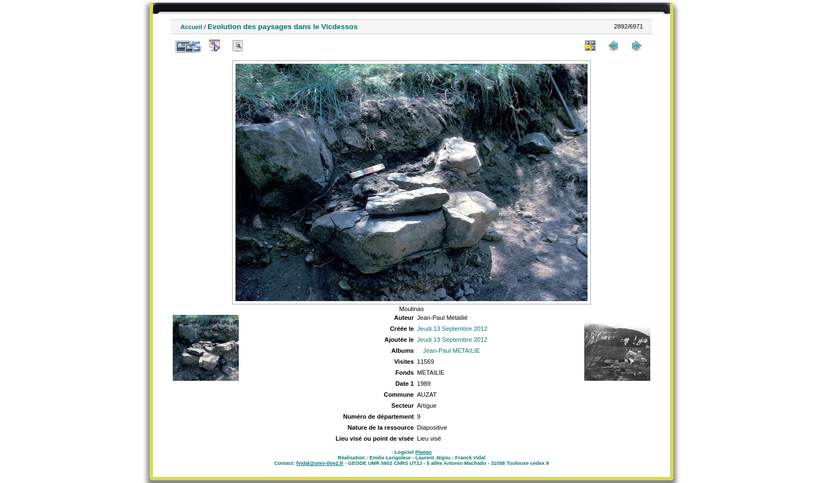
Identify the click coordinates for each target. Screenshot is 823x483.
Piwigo (423, 452)
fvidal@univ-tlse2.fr (319, 463)
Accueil (191, 27)
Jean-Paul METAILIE (451, 350)
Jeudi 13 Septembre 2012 (452, 328)
